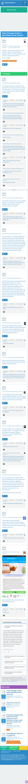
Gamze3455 (14, 726)
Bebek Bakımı (10, 3)
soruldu (18, 47)
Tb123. (13, 697)
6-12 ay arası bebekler (17, 696)
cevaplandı (21, 197)
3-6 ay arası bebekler (16, 704)
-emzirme (9, 741)
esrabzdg (13, 705)
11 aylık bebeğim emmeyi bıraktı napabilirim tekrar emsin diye (14, 692)
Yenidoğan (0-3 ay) (11, 46)
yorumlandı (5, 101)
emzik (8, 729)
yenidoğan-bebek (12, 60)
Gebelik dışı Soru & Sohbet (6, 750)
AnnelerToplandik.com (5, 752)
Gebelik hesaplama (16, 750)
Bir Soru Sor (11, 10)
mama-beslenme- (17, 743)
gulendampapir (15, 738)
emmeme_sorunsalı (15, 741)
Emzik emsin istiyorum (13, 703)
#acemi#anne (5, 60)
